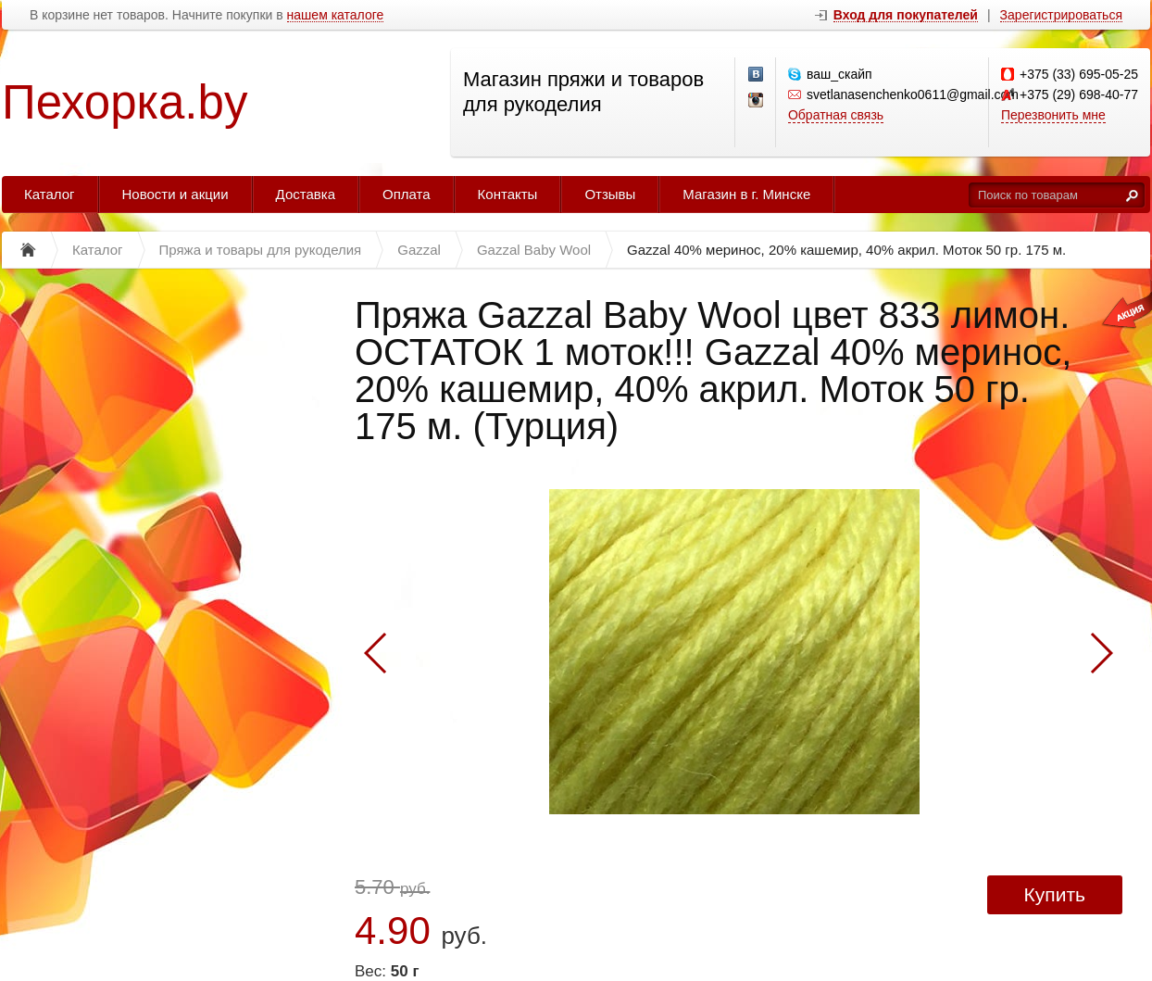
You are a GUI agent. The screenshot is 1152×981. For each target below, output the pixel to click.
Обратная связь (835, 114)
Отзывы (609, 194)
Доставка (305, 194)
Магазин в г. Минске (746, 194)
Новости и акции (175, 194)
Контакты (508, 194)
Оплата (406, 194)
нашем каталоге (335, 15)
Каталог (49, 194)
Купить (1054, 894)
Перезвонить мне (1053, 114)
